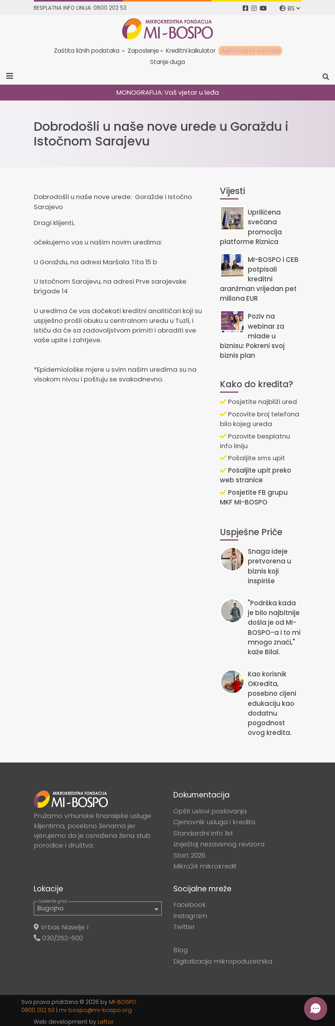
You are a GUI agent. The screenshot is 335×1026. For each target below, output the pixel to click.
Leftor (106, 1022)
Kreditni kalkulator (191, 51)
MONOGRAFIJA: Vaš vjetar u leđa (167, 92)
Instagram (190, 915)
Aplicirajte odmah (250, 50)
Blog (180, 950)
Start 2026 (189, 855)
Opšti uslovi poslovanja (210, 811)
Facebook (189, 904)
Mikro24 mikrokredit (205, 866)
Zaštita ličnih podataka (87, 51)
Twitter (184, 926)
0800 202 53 (38, 1010)
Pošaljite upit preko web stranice (255, 475)
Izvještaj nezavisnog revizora (218, 844)
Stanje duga (167, 62)
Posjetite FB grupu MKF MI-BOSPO (254, 497)
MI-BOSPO (122, 1002)
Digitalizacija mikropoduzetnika (222, 961)
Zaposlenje (143, 51)
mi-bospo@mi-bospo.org (95, 1010)
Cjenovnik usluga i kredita (214, 822)
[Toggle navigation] (12, 76)
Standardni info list (203, 833)
